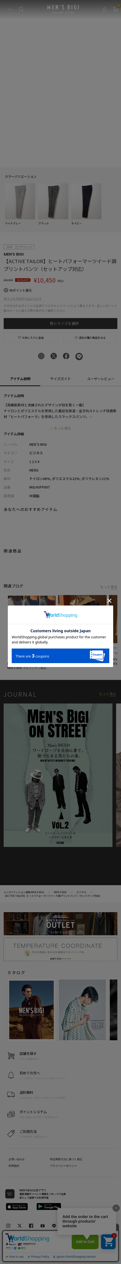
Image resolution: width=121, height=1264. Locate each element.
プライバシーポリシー (63, 1166)
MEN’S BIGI (14, 254)
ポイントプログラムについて (23, 298)
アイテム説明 (20, 378)
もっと (108, 586)
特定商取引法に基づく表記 (66, 1159)
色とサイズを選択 (64, 323)
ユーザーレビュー (100, 378)
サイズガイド (60, 378)
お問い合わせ (17, 1159)
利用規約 (14, 1166)
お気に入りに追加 (31, 337)
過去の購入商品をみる (90, 337)
